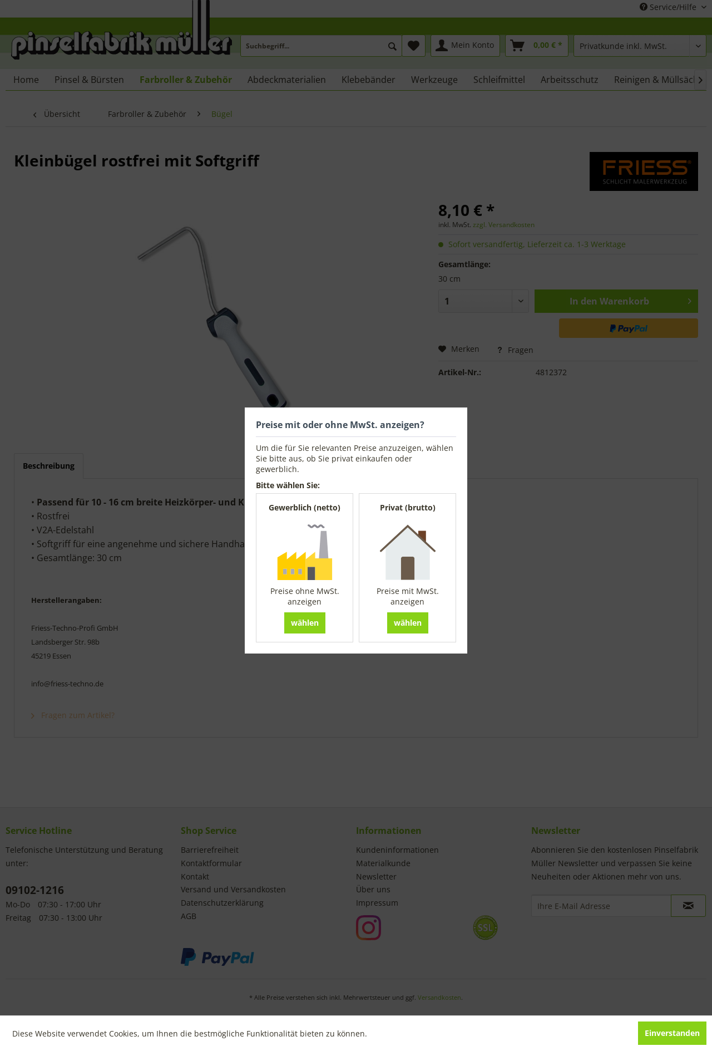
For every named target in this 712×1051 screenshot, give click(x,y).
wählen (305, 622)
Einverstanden (672, 1033)
